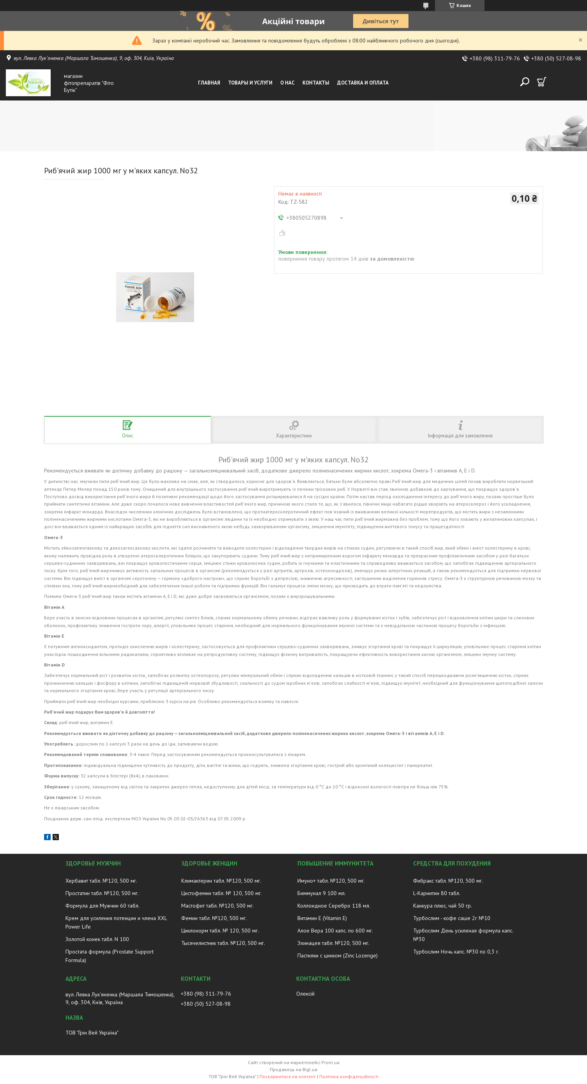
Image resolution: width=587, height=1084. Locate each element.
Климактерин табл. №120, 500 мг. (221, 880)
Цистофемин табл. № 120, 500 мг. (221, 893)
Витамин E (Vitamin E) (322, 918)
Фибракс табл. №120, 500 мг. (448, 880)
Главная (209, 82)
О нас (287, 82)
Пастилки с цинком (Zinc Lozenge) (337, 955)
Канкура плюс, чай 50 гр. (442, 905)
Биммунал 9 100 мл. (321, 893)
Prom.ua (330, 1062)
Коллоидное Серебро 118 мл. (333, 905)
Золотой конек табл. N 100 (97, 939)
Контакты (315, 82)
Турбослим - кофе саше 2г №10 (451, 918)
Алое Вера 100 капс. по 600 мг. (335, 930)
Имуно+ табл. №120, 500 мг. (331, 880)
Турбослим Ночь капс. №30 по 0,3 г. (456, 951)
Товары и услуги (250, 82)
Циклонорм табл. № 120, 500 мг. (220, 930)
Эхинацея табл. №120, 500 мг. (333, 943)
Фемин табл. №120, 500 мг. (214, 918)
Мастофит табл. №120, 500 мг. (217, 905)
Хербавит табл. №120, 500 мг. (101, 880)
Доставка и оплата (363, 82)
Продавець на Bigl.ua (293, 1069)
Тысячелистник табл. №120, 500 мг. (223, 943)
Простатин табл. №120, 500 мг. (102, 893)
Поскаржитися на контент (288, 1076)
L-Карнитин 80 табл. (436, 893)
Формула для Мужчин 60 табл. (102, 905)
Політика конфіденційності (348, 1076)
